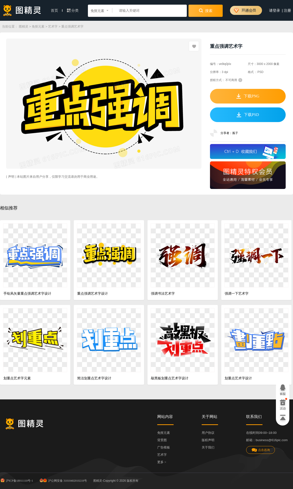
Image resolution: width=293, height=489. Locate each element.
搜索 (206, 10)
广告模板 (163, 447)
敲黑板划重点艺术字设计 (169, 378)
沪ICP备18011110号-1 (16, 480)
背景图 (162, 440)
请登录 (274, 10)
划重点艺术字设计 (238, 378)
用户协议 (208, 433)
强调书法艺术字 (163, 293)
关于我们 (208, 447)
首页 (57, 10)
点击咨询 (260, 450)
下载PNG (247, 96)
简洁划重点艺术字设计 (94, 378)
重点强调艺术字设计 (92, 293)
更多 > (161, 462)
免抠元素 (38, 26)
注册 (287, 10)
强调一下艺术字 (237, 293)
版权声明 (208, 440)
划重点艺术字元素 (17, 378)
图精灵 (23, 26)
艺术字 (53, 26)
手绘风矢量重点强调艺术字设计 (27, 293)
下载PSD (248, 114)
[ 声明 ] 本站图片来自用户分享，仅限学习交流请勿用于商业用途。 (52, 176)
